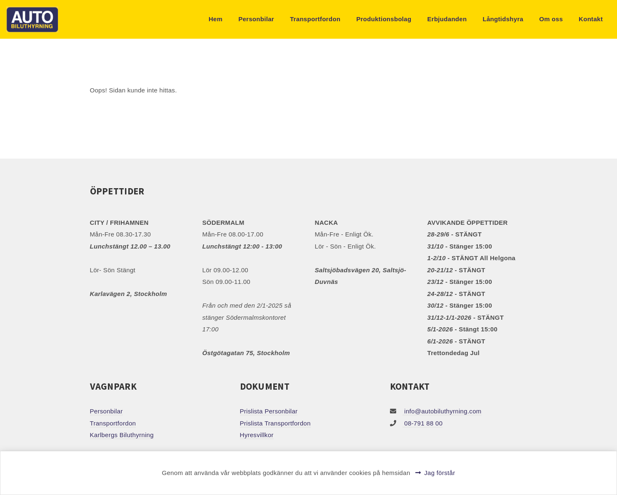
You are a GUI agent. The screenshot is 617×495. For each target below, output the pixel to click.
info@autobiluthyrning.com (442, 411)
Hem (215, 18)
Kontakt (591, 18)
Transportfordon (315, 18)
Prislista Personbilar (269, 411)
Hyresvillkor (257, 434)
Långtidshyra (502, 18)
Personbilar (256, 18)
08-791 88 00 (422, 423)
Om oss (551, 18)
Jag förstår (439, 472)
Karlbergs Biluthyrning (122, 434)
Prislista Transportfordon (275, 423)
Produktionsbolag (383, 18)
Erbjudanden (447, 18)
